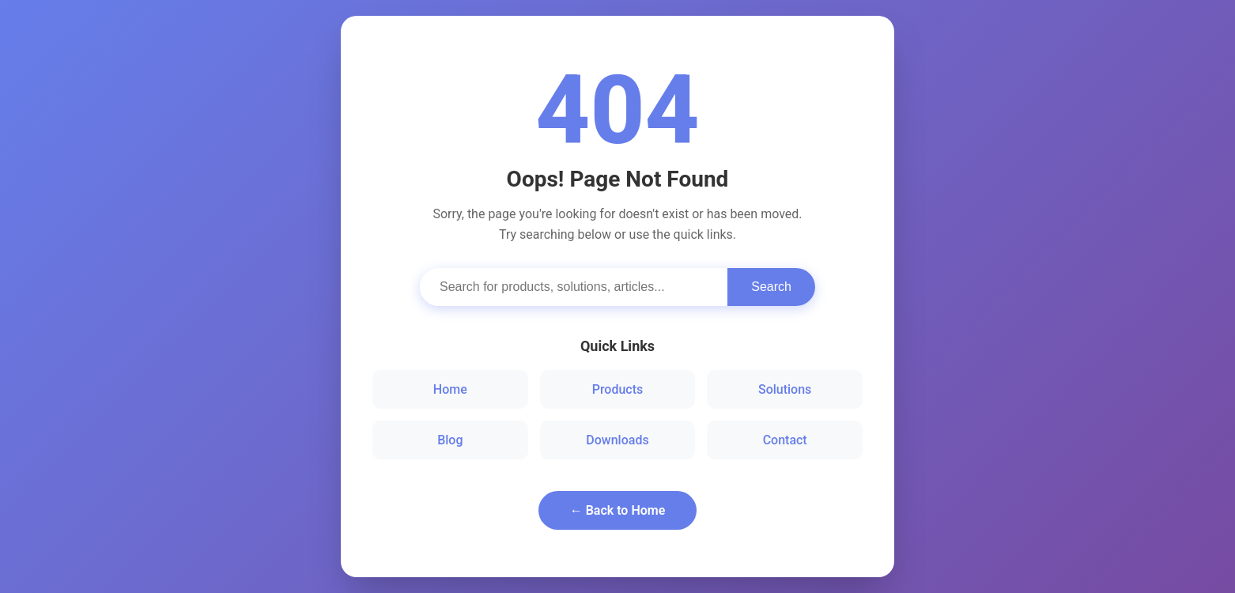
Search (771, 286)
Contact (785, 440)
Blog (450, 440)
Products (618, 389)
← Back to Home (618, 510)
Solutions (784, 389)
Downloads (617, 440)
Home (450, 389)
